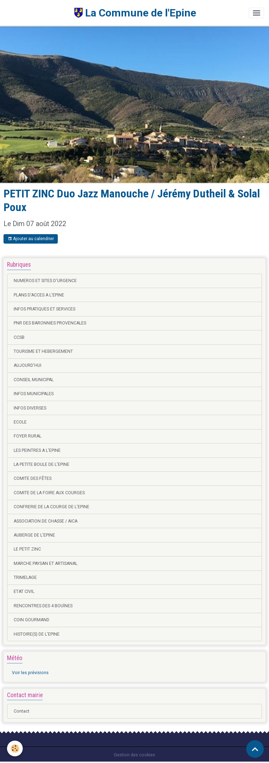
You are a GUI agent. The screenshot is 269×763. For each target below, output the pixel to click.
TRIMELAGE (25, 577)
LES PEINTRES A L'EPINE (37, 450)
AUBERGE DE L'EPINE (34, 535)
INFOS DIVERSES (30, 408)
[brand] (100, 13)
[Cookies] (15, 748)
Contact (21, 711)
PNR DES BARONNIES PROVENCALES (50, 323)
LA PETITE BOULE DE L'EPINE (41, 464)
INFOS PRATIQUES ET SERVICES (44, 309)
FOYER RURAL (27, 436)
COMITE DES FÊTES (32, 478)
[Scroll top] (255, 749)
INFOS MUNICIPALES (34, 393)
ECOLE (20, 422)
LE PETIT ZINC (27, 549)
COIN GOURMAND (31, 619)
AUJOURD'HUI (27, 365)
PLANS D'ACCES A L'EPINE (39, 295)
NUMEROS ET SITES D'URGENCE (45, 280)
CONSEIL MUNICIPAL (34, 379)
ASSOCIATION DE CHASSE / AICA (45, 521)
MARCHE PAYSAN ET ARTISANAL (45, 563)
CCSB (19, 337)
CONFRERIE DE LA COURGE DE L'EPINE (51, 506)
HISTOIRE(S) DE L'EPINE (37, 634)
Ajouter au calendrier (31, 238)
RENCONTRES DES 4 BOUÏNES (43, 605)
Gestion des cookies (134, 754)
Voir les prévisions (30, 672)
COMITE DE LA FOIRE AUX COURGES (49, 492)
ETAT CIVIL (24, 591)
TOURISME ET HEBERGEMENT (43, 351)
